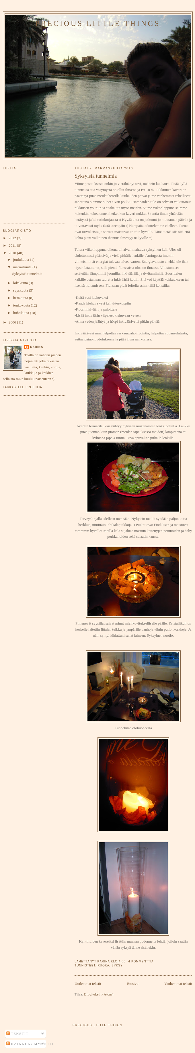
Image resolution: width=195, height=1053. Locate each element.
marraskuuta (23, 267)
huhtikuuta (21, 313)
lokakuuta (21, 283)
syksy (117, 965)
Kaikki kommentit (30, 1043)
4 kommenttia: (142, 961)
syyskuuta (21, 290)
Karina (36, 347)
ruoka (103, 965)
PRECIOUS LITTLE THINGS (97, 23)
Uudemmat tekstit (88, 983)
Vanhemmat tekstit (178, 983)
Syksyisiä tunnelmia (96, 176)
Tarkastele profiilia (22, 387)
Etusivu (133, 983)
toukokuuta (22, 305)
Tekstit (17, 1033)
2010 (13, 253)
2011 (13, 245)
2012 (13, 238)
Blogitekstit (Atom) (98, 994)
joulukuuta (21, 259)
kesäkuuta (21, 298)
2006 (13, 322)
